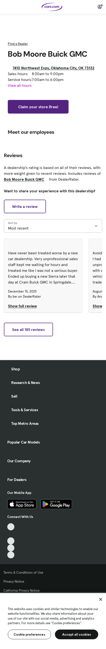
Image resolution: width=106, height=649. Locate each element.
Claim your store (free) (38, 106)
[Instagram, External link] (10, 547)
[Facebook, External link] (10, 533)
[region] (53, 620)
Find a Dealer (18, 44)
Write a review (25, 206)
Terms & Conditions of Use (23, 572)
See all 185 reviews (28, 329)
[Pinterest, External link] (10, 555)
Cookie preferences (29, 634)
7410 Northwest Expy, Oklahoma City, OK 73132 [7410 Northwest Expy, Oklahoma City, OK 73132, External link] (55, 67)
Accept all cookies (76, 634)
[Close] (100, 599)
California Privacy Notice (21, 590)
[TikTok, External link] (10, 526)
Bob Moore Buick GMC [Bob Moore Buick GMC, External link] (26, 179)
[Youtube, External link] (10, 540)
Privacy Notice (13, 581)
